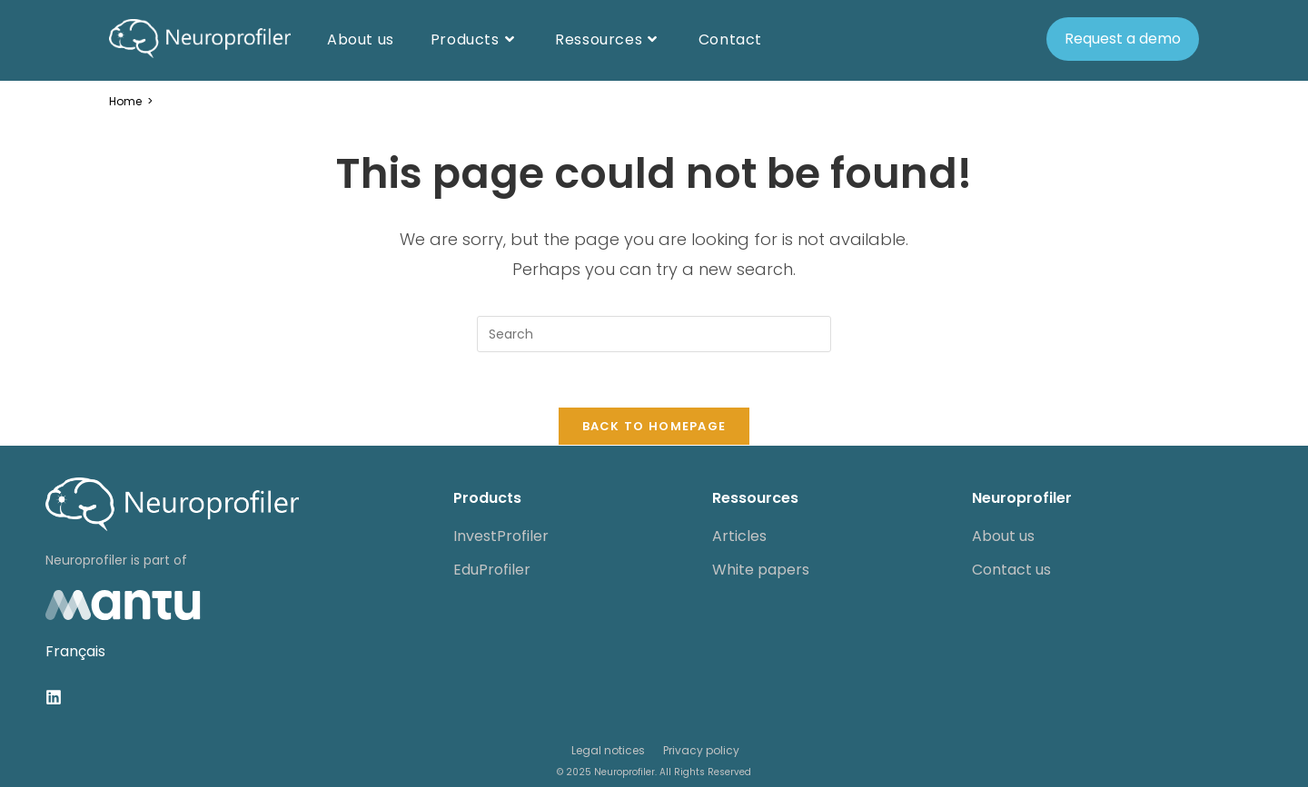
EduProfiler (491, 569)
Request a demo (1123, 38)
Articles (739, 536)
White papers (760, 569)
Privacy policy (701, 750)
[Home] (125, 101)
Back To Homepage (654, 426)
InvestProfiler (501, 536)
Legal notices (608, 750)
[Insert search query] (654, 334)
